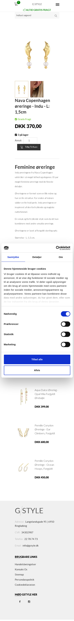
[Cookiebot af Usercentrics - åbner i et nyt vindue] (55, 248)
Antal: (18, 140)
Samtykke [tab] (13, 257)
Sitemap (19, 574)
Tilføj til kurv (28, 147)
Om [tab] (61, 257)
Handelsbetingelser (25, 564)
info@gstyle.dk (31, 545)
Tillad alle (37, 359)
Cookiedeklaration (25, 584)
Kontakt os (21, 569)
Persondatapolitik (24, 579)
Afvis (37, 370)
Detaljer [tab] (37, 257)
